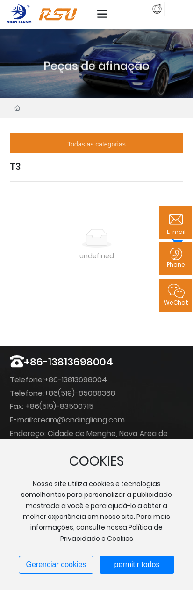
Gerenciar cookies (56, 564)
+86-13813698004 (68, 362)
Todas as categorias (96, 144)
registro (171, 7)
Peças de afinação (96, 78)
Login (145, 7)
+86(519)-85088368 (79, 393)
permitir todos (137, 564)
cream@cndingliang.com (79, 420)
